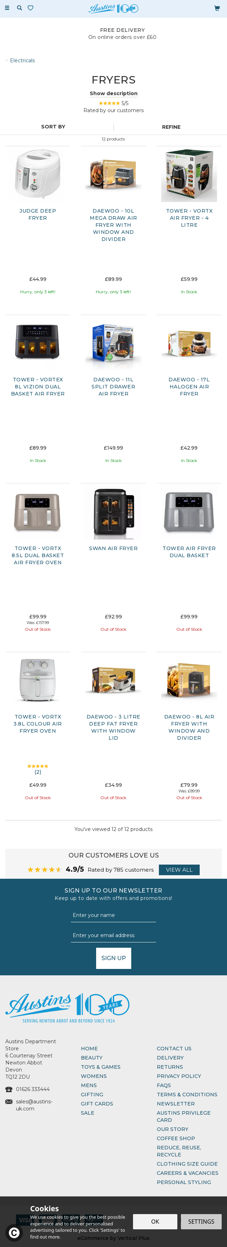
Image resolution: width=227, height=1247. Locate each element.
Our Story (172, 1129)
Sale (87, 1113)
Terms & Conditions (187, 1094)
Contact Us (174, 1048)
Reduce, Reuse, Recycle (179, 1151)
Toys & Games (101, 1067)
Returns (170, 1067)
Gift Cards (97, 1104)
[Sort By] (55, 126)
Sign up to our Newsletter (113, 894)
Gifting (92, 1094)
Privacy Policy (179, 1076)
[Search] (19, 8)
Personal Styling (184, 1182)
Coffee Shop (176, 1138)
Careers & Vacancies (187, 1173)
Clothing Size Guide (187, 1164)
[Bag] (217, 7)
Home (89, 1048)
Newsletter (176, 1104)
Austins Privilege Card (184, 1116)
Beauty (92, 1058)
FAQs (164, 1085)
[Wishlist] (32, 8)
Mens (89, 1085)
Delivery (170, 1058)
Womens (94, 1076)
